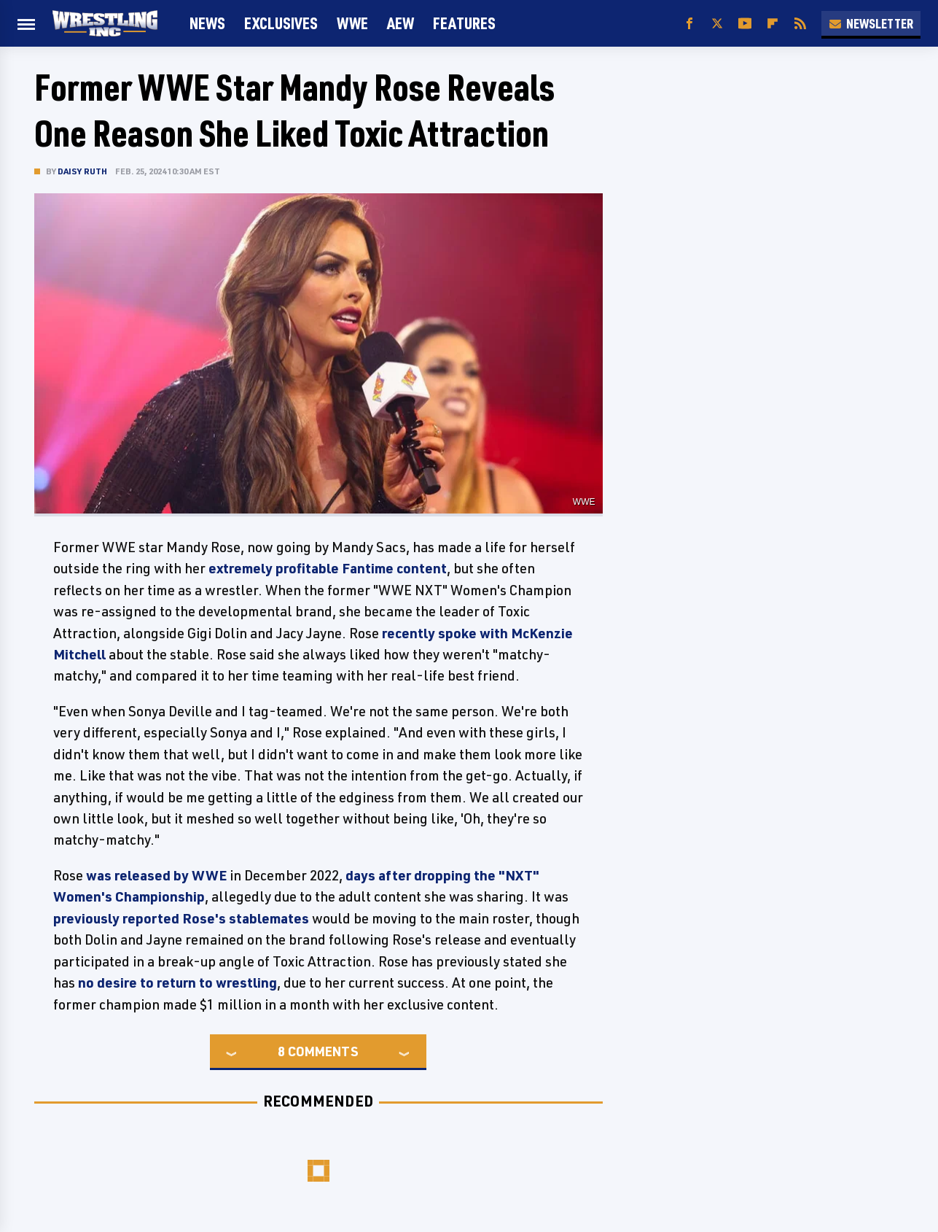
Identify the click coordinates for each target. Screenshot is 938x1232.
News (207, 23)
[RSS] (800, 24)
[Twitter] (717, 24)
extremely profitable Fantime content (327, 568)
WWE (352, 23)
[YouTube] (744, 24)
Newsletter (871, 23)
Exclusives (281, 23)
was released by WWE (156, 875)
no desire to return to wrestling (177, 982)
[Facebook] (689, 24)
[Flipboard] (772, 24)
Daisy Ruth (83, 171)
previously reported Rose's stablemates (181, 918)
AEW (400, 23)
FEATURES (464, 23)
